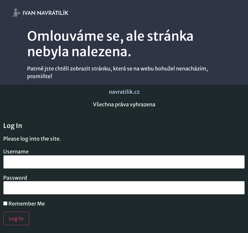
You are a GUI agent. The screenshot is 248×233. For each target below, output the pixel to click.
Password (15, 177)
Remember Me (24, 203)
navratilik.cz (124, 92)
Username (16, 151)
